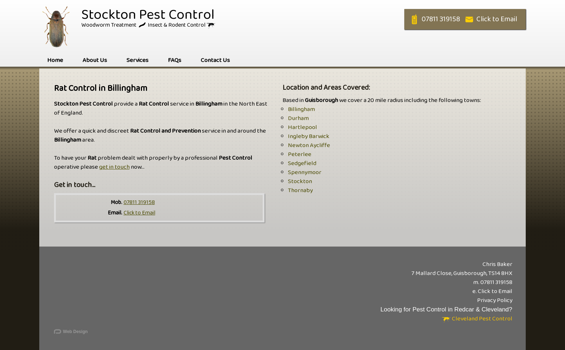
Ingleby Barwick (308, 136)
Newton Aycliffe (309, 145)
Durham (298, 118)
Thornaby (300, 190)
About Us (95, 60)
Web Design (70, 332)
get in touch (114, 167)
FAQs (174, 60)
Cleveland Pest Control (477, 319)
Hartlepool (302, 127)
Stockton (300, 181)
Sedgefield (302, 163)
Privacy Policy (494, 300)
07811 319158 (139, 202)
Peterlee (299, 154)
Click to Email (139, 212)
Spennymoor (304, 172)
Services (137, 60)
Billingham (301, 109)
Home (55, 60)
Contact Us (215, 60)
